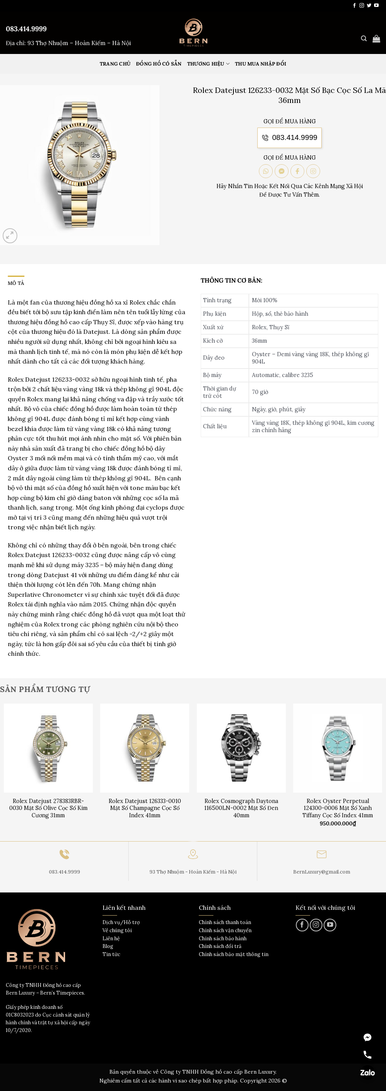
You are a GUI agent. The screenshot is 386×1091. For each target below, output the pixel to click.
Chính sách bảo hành (223, 938)
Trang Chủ (115, 64)
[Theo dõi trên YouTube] (376, 5)
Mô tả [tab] (16, 283)
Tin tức (111, 954)
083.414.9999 (26, 28)
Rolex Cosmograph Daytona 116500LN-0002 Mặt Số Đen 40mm (241, 808)
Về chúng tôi (117, 930)
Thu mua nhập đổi (260, 64)
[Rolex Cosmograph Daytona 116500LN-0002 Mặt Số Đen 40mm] (241, 748)
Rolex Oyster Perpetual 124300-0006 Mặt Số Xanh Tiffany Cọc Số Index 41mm (337, 808)
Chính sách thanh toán (225, 922)
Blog (107, 946)
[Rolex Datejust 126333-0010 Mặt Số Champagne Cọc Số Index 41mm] (144, 748)
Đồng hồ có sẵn (159, 64)
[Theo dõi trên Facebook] (354, 5)
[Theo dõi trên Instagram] (361, 5)
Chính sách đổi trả (220, 946)
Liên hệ (111, 938)
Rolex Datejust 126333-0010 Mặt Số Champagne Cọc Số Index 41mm (145, 808)
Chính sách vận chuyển (225, 930)
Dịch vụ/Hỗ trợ (121, 922)
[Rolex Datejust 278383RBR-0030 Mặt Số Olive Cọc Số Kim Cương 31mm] (48, 748)
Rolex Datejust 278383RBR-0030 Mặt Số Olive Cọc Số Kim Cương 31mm (48, 808)
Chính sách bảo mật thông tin (234, 954)
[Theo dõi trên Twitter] (369, 5)
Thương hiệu (208, 63)
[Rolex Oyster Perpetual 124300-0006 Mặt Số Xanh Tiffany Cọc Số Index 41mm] (337, 748)
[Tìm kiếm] (364, 38)
